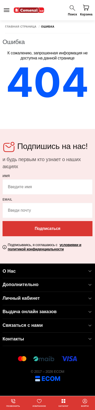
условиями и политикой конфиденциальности (44, 247)
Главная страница (20, 26)
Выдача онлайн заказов (47, 311)
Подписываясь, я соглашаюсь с (44, 247)
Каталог (63, 403)
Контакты (47, 339)
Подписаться (47, 228)
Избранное (39, 403)
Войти (85, 403)
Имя (6, 176)
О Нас (47, 271)
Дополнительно (47, 284)
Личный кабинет (47, 298)
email (7, 199)
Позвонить (13, 403)
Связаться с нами (47, 325)
